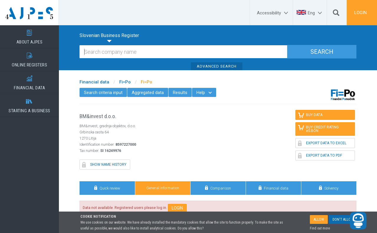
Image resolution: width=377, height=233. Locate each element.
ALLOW (319, 219)
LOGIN (360, 12)
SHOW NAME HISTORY (104, 164)
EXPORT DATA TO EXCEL (322, 143)
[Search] (336, 14)
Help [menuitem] (204, 92)
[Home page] (29, 12)
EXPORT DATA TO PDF (320, 155)
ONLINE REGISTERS (29, 58)
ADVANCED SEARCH (217, 66)
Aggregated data (148, 92)
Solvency (328, 187)
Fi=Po (125, 82)
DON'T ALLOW (343, 219)
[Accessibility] (273, 13)
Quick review (107, 187)
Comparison (218, 187)
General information (162, 188)
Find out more (320, 228)
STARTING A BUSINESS (29, 103)
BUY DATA (310, 115)
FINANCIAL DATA (29, 80)
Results (180, 92)
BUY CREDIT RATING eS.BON (319, 128)
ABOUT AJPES (29, 35)
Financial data (94, 82)
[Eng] (316, 13)
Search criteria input (103, 92)
